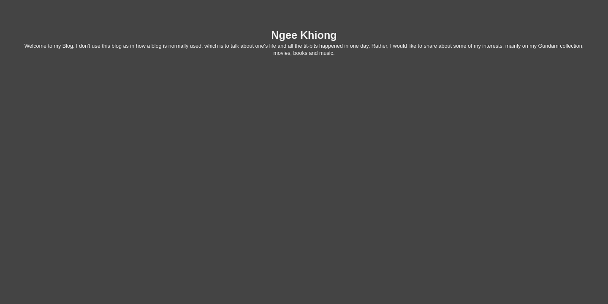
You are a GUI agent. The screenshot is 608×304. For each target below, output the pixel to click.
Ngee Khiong (304, 35)
